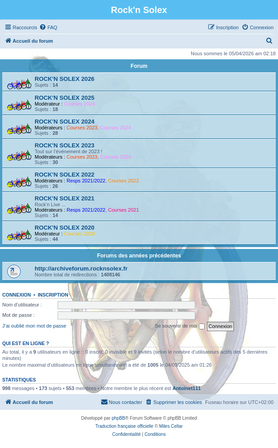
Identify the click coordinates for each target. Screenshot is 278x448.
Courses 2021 (123, 210)
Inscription (53, 294)
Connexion (16, 294)
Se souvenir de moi (179, 326)
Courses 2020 (79, 233)
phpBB (118, 418)
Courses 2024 (79, 103)
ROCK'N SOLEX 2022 (64, 174)
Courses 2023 (82, 127)
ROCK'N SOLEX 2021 (64, 198)
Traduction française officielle (124, 426)
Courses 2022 (123, 180)
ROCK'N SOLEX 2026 (64, 78)
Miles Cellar (171, 426)
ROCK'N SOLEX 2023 (64, 145)
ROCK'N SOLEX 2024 (64, 121)
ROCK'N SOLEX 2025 (64, 97)
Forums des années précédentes (139, 256)
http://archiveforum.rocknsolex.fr (81, 268)
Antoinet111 (186, 388)
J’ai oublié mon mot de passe (34, 325)
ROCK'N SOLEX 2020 (64, 227)
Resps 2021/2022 (86, 180)
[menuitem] (48, 27)
